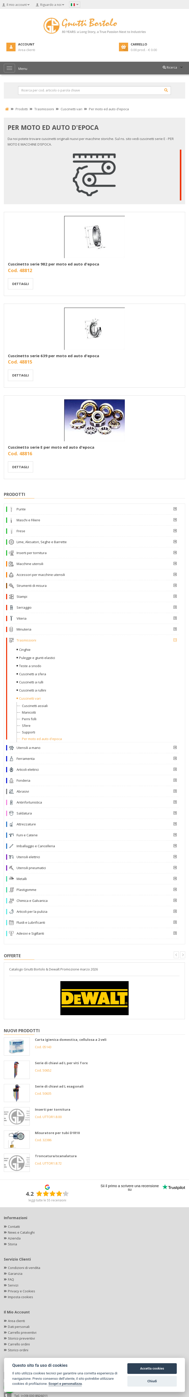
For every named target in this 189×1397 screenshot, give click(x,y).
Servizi (13, 1285)
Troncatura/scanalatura (56, 1156)
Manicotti (29, 712)
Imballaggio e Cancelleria (36, 846)
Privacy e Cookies (21, 1291)
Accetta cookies (152, 1368)
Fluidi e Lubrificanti (31, 922)
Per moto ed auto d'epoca (42, 738)
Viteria (21, 618)
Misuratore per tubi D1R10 (57, 1133)
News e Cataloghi (21, 1232)
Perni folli (29, 719)
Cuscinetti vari (30, 698)
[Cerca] (166, 90)
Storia (12, 1244)
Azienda (14, 1238)
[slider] (52, 1193)
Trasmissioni (26, 640)
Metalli (22, 878)
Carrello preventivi (22, 1332)
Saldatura (24, 813)
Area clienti (16, 1320)
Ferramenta (26, 758)
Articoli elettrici (28, 769)
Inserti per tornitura (32, 553)
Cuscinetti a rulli (31, 682)
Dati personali (19, 1326)
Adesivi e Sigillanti (30, 933)
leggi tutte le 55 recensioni (47, 1200)
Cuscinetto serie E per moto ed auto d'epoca (51, 447)
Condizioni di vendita (24, 1267)
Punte (21, 509)
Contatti (14, 1226)
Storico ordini (18, 1350)
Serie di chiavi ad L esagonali (59, 1086)
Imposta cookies (20, 1297)
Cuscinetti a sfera (32, 674)
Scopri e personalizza (65, 1384)
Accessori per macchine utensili (41, 574)
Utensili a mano (28, 747)
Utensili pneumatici (31, 868)
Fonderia (23, 780)
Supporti (28, 732)
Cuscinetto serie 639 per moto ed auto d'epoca (53, 355)
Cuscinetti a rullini (32, 690)
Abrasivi (23, 791)
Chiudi (152, 1381)
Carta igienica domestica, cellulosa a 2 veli (70, 1039)
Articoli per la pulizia (32, 911)
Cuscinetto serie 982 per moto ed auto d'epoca (53, 263)
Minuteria (24, 629)
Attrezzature (26, 824)
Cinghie (25, 649)
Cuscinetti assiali (35, 705)
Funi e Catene (27, 835)
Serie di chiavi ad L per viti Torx (61, 1063)
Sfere (26, 725)
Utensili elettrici (28, 857)
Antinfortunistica (29, 802)
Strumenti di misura (32, 585)
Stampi (22, 596)
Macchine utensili (30, 563)
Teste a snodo (30, 666)
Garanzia (15, 1273)
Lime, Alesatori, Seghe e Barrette (42, 542)
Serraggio (24, 607)
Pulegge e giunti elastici (37, 657)
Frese (21, 531)
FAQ (11, 1279)
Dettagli (20, 283)
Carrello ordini (19, 1344)
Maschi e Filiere (28, 520)
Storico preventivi (21, 1338)
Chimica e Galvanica (32, 900)
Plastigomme (26, 889)
